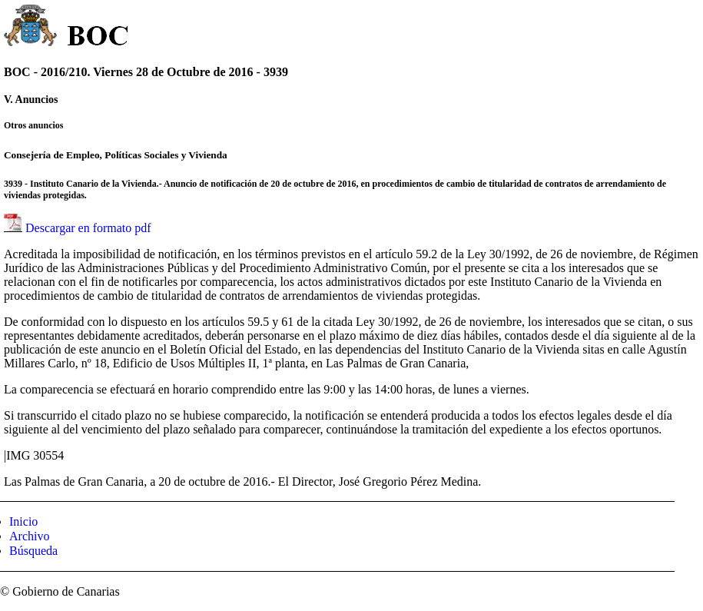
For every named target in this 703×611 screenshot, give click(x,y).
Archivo (29, 536)
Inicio (23, 521)
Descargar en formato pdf (88, 227)
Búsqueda (33, 550)
